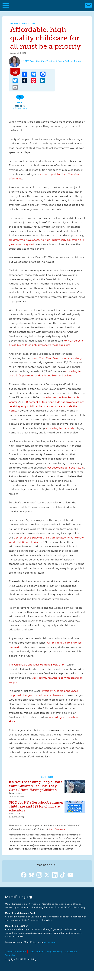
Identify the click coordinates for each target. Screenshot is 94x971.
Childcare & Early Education (23, 23)
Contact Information (15, 951)
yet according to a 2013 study (65, 467)
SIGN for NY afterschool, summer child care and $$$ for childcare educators (36, 806)
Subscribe (10, 955)
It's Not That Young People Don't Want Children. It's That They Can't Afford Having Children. (35, 786)
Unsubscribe (71, 951)
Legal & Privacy (54, 951)
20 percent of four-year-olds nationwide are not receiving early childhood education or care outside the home (46, 406)
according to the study (60, 428)
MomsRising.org (45, 5)
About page (50, 942)
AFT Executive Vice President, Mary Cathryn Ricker (53, 61)
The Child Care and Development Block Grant (37, 664)
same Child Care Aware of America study (56, 358)
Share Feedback (37, 951)
